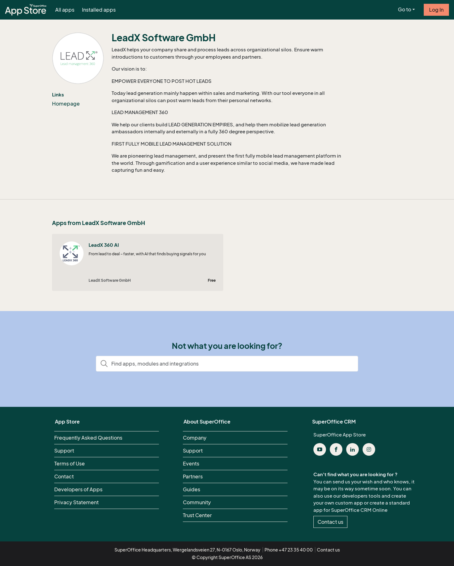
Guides (191, 489)
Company (195, 438)
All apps (64, 10)
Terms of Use (69, 463)
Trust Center (197, 515)
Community (197, 502)
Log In (436, 10)
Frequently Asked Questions (88, 438)
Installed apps (99, 10)
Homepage (66, 104)
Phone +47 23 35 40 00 (289, 549)
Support (64, 451)
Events (191, 463)
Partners (193, 476)
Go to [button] (404, 9)
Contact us (330, 522)
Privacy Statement (76, 502)
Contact (64, 476)
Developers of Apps (78, 489)
